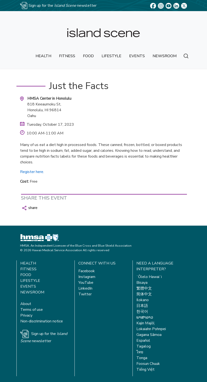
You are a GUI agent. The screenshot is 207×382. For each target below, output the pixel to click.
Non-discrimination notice (41, 321)
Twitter (85, 294)
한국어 (142, 311)
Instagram (86, 276)
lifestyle (111, 56)
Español (143, 340)
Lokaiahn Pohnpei (151, 329)
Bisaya (142, 282)
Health (28, 263)
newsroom (165, 56)
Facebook (86, 271)
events (137, 56)
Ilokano (142, 300)
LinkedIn (85, 288)
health (43, 56)
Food (25, 275)
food (88, 56)
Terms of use (31, 309)
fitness (67, 56)
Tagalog (143, 346)
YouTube (85, 282)
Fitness (28, 269)
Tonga (141, 358)
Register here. (32, 171)
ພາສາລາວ (144, 317)
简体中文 (144, 294)
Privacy (26, 315)
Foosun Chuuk (148, 363)
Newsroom (32, 292)
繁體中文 (144, 288)
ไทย (139, 352)
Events (28, 286)
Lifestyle (30, 280)
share (29, 207)
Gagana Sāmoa (149, 334)
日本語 (142, 305)
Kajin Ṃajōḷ (145, 323)
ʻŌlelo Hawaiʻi (149, 276)
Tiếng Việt (145, 369)
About (25, 303)
